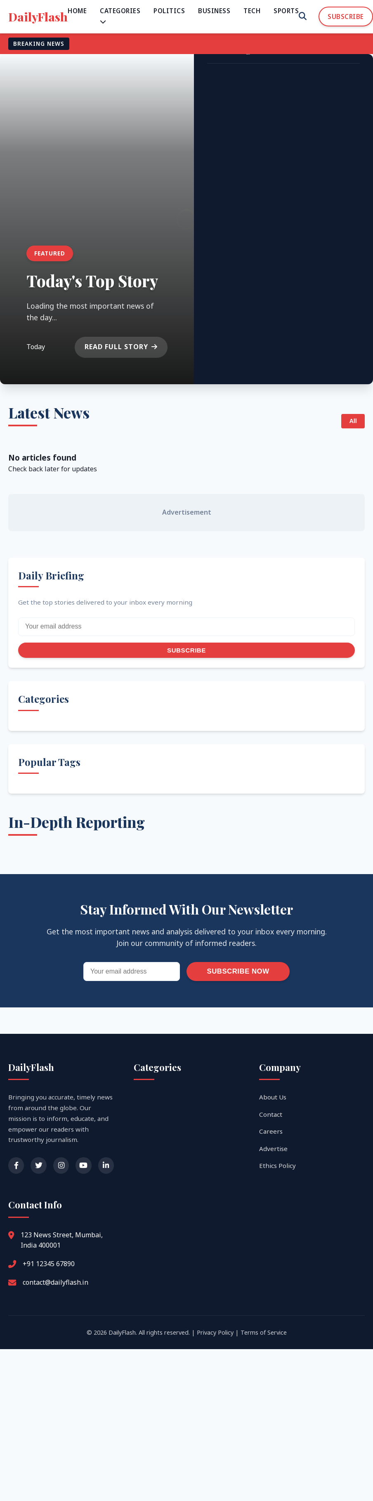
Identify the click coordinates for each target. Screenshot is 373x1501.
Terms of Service (264, 1332)
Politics (169, 11)
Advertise (273, 1148)
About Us (272, 1097)
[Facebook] (16, 1165)
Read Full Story (121, 346)
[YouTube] (83, 1165)
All (352, 421)
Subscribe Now (238, 971)
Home (77, 11)
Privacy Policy (215, 1332)
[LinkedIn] (106, 1165)
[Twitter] (38, 1165)
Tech (251, 11)
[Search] (303, 16)
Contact (270, 1114)
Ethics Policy (277, 1165)
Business (214, 11)
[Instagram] (61, 1165)
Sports (286, 11)
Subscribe (346, 16)
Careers (271, 1131)
